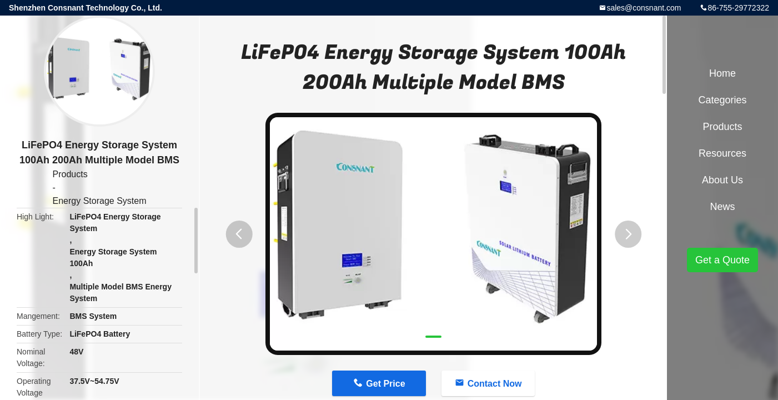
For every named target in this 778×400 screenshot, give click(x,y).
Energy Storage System (100, 201)
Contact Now (495, 383)
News (722, 206)
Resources (722, 153)
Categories (722, 100)
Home (722, 73)
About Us (722, 180)
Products (70, 174)
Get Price (385, 383)
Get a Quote (722, 260)
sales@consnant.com (643, 7)
